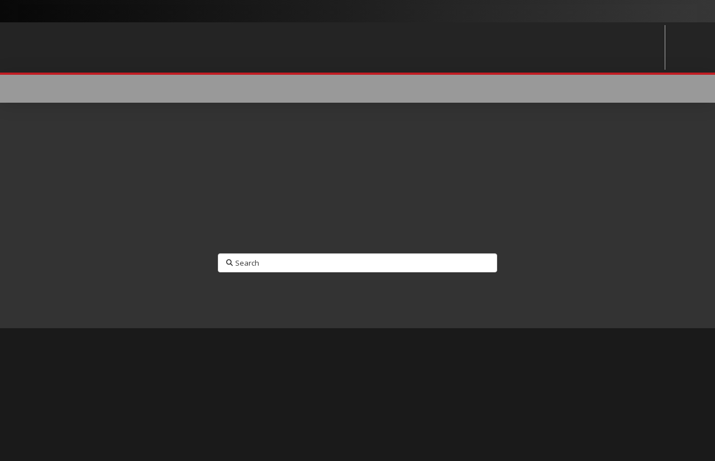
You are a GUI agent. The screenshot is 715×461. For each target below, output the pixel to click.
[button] (638, 88)
